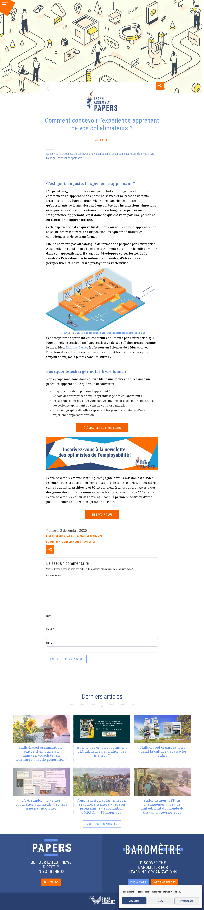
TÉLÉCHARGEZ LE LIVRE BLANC (102, 427)
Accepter (134, 901)
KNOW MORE (138, 882)
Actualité (102, 140)
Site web (50, 643)
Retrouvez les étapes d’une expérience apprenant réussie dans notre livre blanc (102, 332)
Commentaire (53, 575)
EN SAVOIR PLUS (102, 514)
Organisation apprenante (84, 536)
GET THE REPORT (165, 882)
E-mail (50, 629)
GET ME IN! (51, 882)
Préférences (186, 901)
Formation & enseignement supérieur (71, 542)
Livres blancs (55, 536)
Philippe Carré (76, 347)
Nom (49, 615)
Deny (160, 901)
